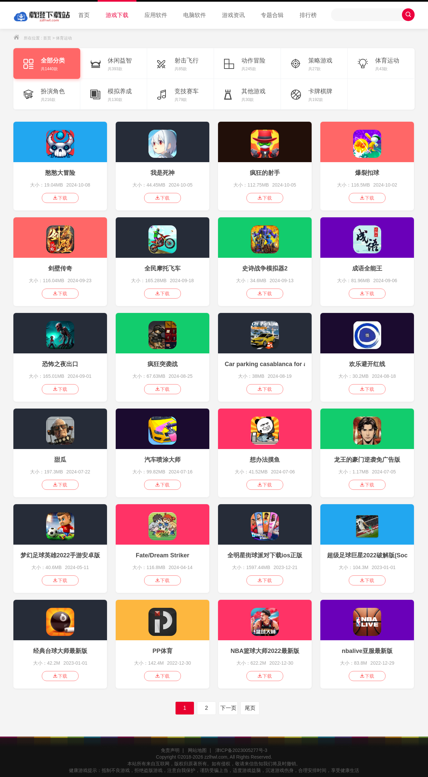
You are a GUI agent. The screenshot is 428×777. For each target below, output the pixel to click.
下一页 (228, 708)
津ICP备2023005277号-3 (241, 750)
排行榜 (308, 15)
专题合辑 (272, 15)
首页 (84, 15)
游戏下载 (117, 15)
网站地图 (197, 750)
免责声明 (170, 750)
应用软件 (155, 15)
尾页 (250, 708)
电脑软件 (194, 15)
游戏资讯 (233, 15)
